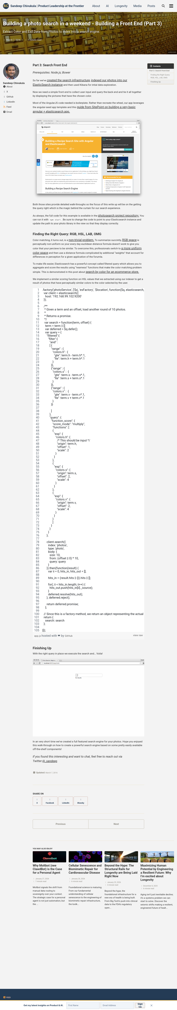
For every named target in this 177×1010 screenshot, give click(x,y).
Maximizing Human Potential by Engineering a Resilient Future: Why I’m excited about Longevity (157, 933)
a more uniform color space (82, 289)
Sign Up (137, 1006)
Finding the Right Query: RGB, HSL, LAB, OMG (161, 100)
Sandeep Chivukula (16, 100)
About (94, 6)
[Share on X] (37, 860)
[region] (88, 515)
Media (136, 6)
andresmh (172, 69)
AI (105, 6)
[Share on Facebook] (52, 860)
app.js (38, 691)
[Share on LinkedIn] (70, 860)
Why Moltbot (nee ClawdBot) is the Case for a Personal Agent (47, 929)
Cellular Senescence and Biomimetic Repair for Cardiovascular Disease (85, 929)
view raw (137, 691)
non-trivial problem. (88, 276)
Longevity (119, 6)
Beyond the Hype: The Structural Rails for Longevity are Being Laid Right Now (121, 931)
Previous (60, 882)
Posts (149, 6)
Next (116, 882)
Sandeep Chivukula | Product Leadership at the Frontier (47, 6)
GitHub (70, 691)
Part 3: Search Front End (159, 90)
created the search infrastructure (71, 100)
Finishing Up (156, 107)
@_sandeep (49, 821)
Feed (7, 997)
